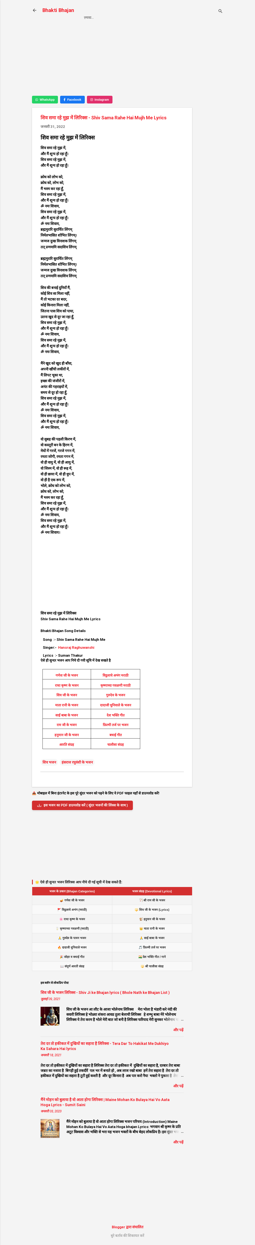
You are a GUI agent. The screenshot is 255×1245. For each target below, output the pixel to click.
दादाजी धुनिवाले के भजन (115, 705)
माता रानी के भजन (66, 705)
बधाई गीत (115, 735)
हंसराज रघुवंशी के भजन (77, 762)
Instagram (99, 99)
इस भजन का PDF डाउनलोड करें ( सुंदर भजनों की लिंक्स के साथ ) (82, 805)
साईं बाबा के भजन (66, 715)
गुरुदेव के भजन (115, 695)
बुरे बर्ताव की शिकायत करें (127, 1235)
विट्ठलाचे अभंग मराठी (115, 675)
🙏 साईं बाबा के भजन (152, 938)
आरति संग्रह (66, 744)
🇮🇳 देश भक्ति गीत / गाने (152, 957)
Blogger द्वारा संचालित (127, 1227)
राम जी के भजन (67, 725)
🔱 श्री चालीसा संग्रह (152, 966)
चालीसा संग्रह (115, 744)
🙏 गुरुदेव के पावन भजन (72, 938)
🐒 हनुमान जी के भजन (152, 919)
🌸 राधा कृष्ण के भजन (72, 919)
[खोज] (220, 11)
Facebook (72, 99)
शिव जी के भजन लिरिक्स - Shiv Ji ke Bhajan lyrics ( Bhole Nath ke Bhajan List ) (105, 992)
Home (88, 17)
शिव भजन (49, 762)
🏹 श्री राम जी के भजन (152, 900)
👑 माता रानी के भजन (152, 928)
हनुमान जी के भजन (67, 735)
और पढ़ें (178, 1030)
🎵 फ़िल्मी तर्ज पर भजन (152, 947)
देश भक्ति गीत (115, 715)
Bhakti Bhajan (58, 10)
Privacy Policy (114, 17)
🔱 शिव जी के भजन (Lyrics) (152, 909)
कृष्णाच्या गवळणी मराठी (115, 685)
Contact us (145, 17)
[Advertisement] (209, 95)
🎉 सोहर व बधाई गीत (72, 957)
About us (172, 17)
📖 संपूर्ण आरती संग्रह (72, 966)
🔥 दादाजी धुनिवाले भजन (72, 947)
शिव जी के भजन (66, 695)
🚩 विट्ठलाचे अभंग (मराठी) (72, 909)
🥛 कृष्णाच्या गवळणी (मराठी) (72, 928)
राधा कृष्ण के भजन (67, 685)
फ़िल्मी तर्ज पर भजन (115, 725)
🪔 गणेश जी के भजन (72, 900)
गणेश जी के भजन (67, 675)
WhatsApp (45, 99)
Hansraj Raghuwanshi (76, 647)
